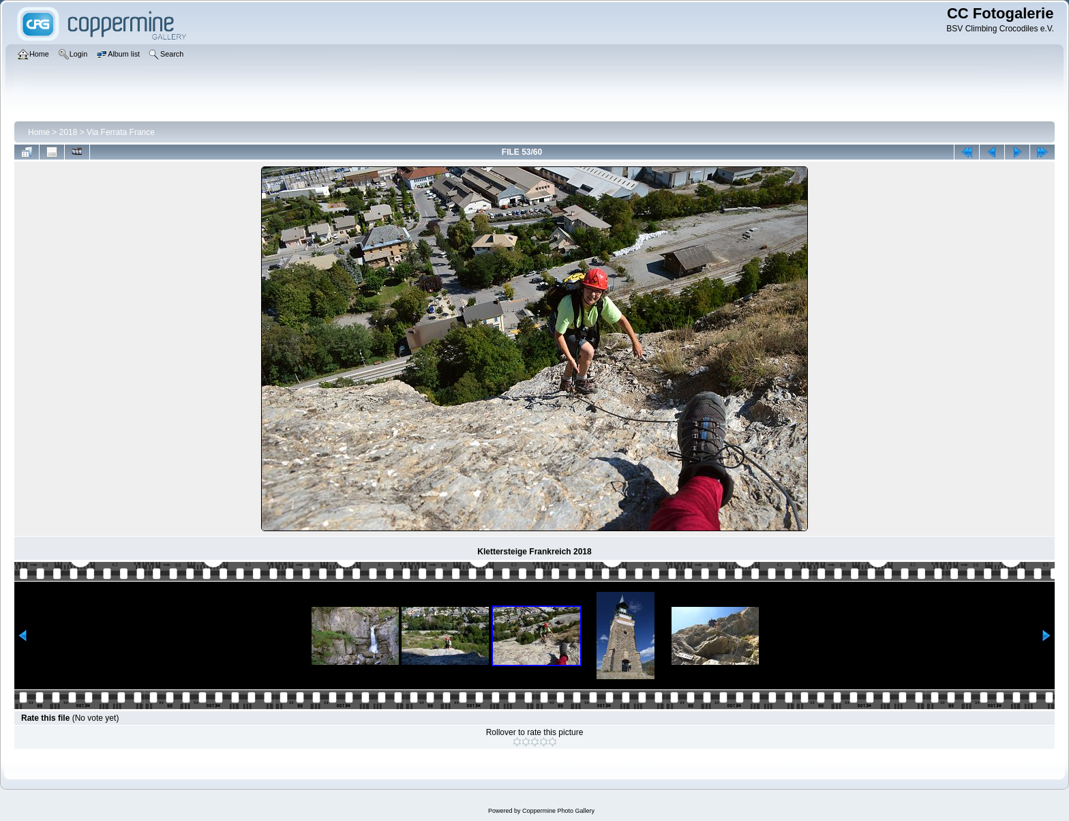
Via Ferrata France (121, 132)
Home (39, 132)
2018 (68, 132)
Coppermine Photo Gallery (558, 810)
